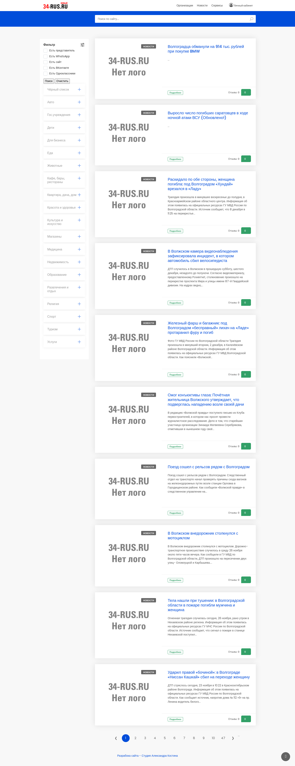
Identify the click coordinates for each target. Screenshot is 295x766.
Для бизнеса (64, 140)
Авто (64, 102)
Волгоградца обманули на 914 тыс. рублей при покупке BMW (206, 49)
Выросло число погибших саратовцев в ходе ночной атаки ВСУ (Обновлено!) (208, 115)
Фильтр (49, 44)
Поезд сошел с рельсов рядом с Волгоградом (209, 467)
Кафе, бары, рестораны (64, 180)
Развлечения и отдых (64, 289)
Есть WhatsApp (58, 56)
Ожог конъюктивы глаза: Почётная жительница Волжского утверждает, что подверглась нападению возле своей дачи (206, 399)
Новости (202, 5)
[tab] (64, 89)
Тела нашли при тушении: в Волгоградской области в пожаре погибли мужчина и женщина (206, 605)
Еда (64, 153)
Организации (184, 5)
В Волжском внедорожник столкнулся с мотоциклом (203, 536)
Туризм (64, 329)
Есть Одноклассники (60, 74)
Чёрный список (64, 89)
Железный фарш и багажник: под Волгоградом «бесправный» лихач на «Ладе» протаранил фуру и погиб (208, 327)
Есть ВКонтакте (57, 68)
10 (213, 738)
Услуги (64, 342)
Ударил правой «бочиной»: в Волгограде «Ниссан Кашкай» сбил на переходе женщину (209, 675)
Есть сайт (53, 62)
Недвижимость (64, 262)
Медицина (64, 249)
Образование (64, 275)
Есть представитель (60, 51)
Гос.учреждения (64, 115)
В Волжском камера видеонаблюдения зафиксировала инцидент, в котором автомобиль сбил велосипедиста (203, 256)
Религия (64, 304)
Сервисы (217, 5)
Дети (64, 128)
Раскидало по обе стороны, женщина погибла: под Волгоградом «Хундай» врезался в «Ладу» (201, 184)
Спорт (64, 316)
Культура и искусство (64, 222)
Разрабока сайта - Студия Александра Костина (147, 756)
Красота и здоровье (64, 207)
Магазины (64, 236)
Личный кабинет (243, 5)
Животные (64, 165)
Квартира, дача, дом (64, 195)
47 (223, 738)
